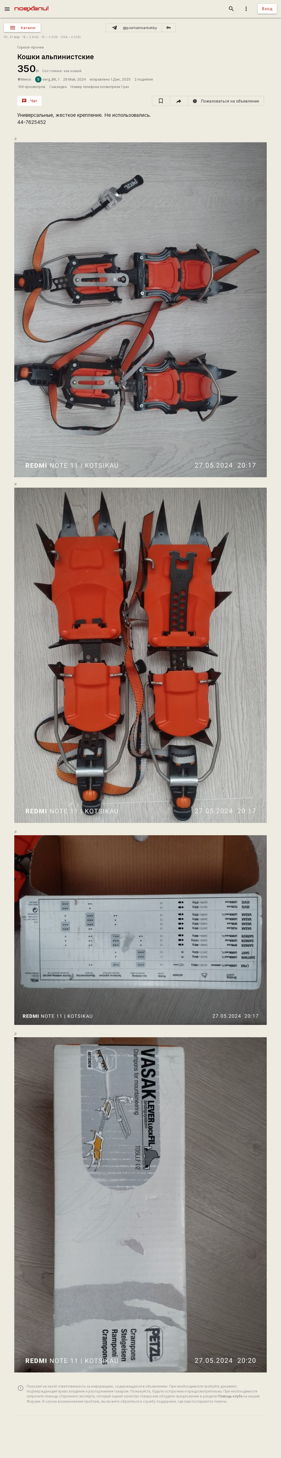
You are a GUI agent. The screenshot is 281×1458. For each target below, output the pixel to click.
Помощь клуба (230, 1396)
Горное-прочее (30, 47)
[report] (226, 101)
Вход (267, 8)
